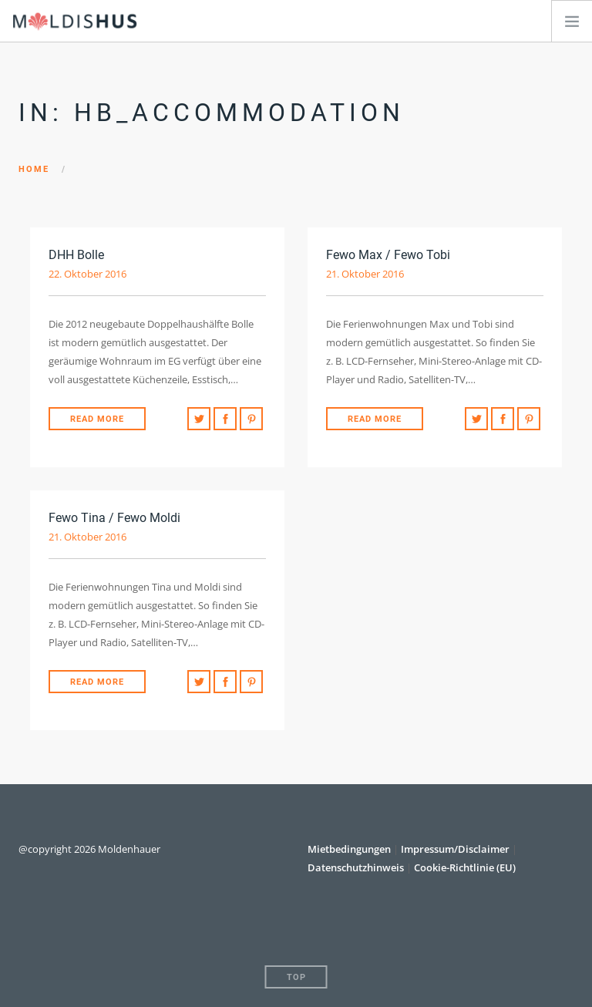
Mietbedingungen (350, 849)
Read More (97, 419)
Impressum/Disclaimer (455, 849)
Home (33, 169)
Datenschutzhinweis (356, 867)
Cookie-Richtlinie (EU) (465, 867)
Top (296, 977)
